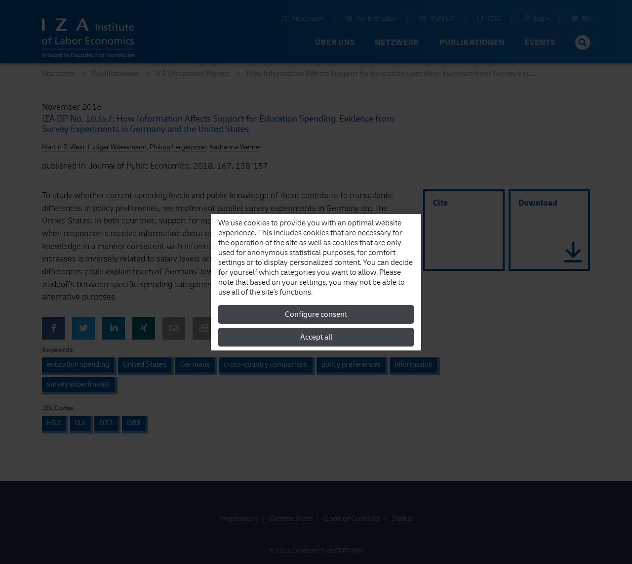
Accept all (316, 337)
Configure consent (316, 314)
